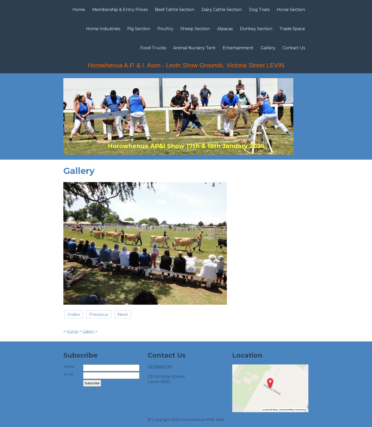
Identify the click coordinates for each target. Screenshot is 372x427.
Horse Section (291, 9)
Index (73, 314)
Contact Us (294, 47)
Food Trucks (153, 47)
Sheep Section (195, 28)
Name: (69, 366)
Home (79, 9)
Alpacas (225, 28)
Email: (68, 374)
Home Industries (103, 28)
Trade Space (292, 28)
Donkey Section (256, 28)
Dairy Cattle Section (222, 9)
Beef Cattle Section (174, 9)
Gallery (268, 47)
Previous (98, 314)
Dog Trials (259, 9)
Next (123, 314)
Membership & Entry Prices (120, 9)
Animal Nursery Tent (194, 47)
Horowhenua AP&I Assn (202, 419)
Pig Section (138, 28)
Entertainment (238, 47)
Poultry (165, 28)
